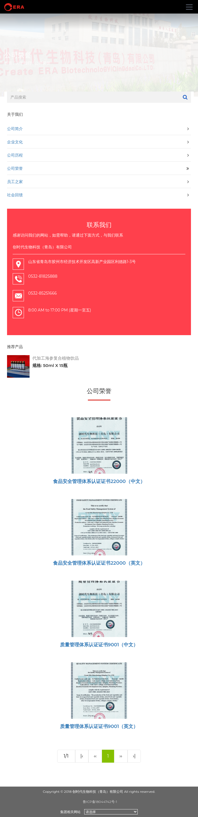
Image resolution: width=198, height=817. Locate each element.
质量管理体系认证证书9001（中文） (99, 644)
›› (120, 756)
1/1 (66, 756)
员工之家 (15, 181)
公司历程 (15, 155)
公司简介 (15, 128)
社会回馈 (15, 194)
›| (134, 756)
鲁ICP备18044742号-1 (100, 802)
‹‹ (95, 756)
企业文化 (15, 141)
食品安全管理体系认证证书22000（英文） (99, 563)
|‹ (82, 756)
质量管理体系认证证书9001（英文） (99, 726)
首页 (8, 63)
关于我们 (23, 63)
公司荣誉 (42, 63)
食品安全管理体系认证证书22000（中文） (99, 481)
